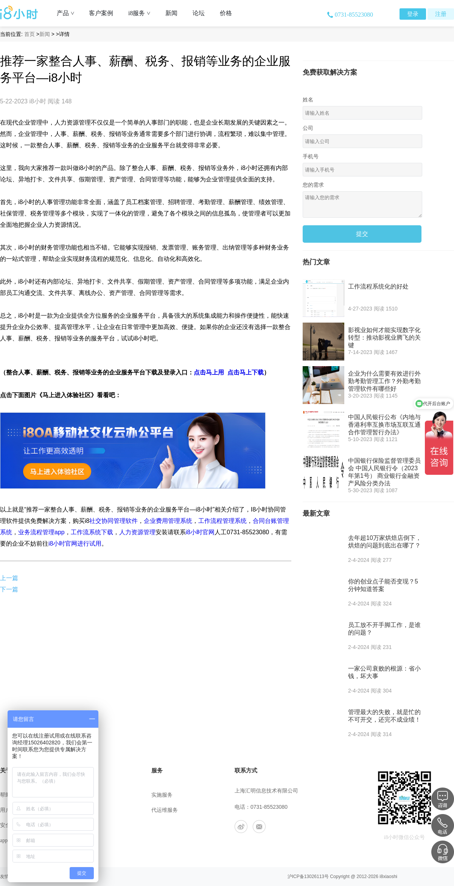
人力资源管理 (137, 532)
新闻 (171, 13)
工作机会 (86, 825)
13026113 (314, 876)
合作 (81, 840)
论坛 (199, 13)
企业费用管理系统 (168, 521)
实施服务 (162, 795)
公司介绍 (86, 795)
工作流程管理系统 (222, 521)
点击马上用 (209, 372)
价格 (226, 13)
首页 (29, 34)
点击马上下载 (245, 372)
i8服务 (142, 13)
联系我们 (86, 810)
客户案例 (101, 13)
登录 (412, 14)
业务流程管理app (41, 532)
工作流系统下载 (92, 532)
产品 (68, 13)
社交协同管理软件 (113, 521)
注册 (440, 14)
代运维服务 (164, 810)
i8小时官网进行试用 (74, 543)
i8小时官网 (200, 532)
